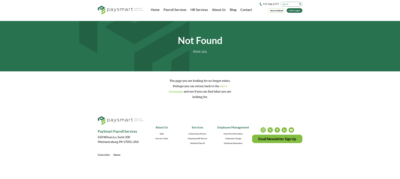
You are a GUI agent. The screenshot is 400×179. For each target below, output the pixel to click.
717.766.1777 (271, 4)
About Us (219, 10)
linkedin (284, 130)
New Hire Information (233, 133)
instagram (263, 130)
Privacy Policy (104, 154)
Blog (233, 10)
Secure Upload (276, 10)
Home (155, 10)
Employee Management (233, 127)
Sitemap (116, 154)
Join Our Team (161, 138)
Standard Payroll (197, 143)
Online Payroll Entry (197, 133)
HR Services (199, 10)
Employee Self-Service (197, 138)
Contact (246, 10)
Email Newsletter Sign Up (277, 139)
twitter (270, 130)
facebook (277, 130)
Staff (162, 133)
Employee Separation (233, 143)
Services (197, 127)
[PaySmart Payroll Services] (120, 10)
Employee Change (233, 138)
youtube (291, 130)
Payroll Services (175, 10)
